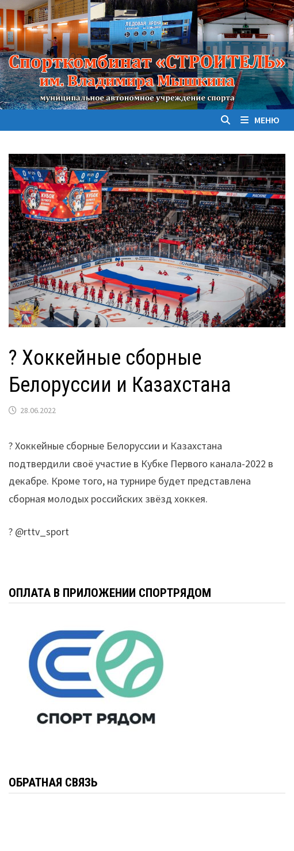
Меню (260, 120)
